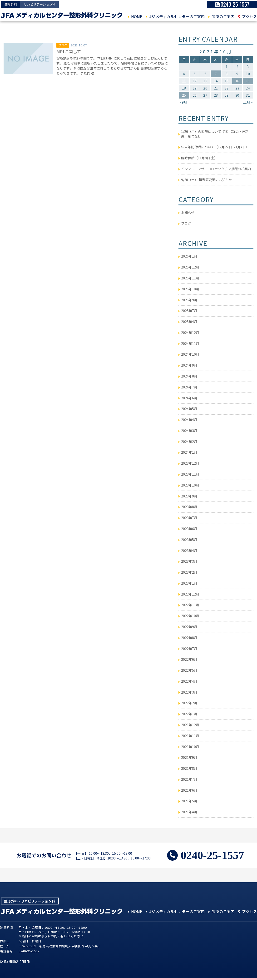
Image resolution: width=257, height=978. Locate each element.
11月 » (247, 102)
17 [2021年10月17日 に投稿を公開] (248, 81)
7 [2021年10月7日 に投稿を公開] (216, 73)
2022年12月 (190, 594)
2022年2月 (189, 702)
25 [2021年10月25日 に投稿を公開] (184, 95)
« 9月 (183, 102)
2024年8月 (189, 376)
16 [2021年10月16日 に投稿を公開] (237, 81)
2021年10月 (190, 746)
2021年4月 (189, 811)
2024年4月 (189, 419)
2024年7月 (189, 387)
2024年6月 (189, 398)
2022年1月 (189, 713)
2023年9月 (189, 496)
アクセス (247, 17)
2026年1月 (189, 256)
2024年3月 (189, 430)
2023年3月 (189, 561)
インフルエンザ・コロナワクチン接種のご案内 (216, 168)
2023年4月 (189, 550)
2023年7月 (189, 517)
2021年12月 (190, 724)
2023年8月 (189, 506)
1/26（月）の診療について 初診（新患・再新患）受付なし (215, 134)
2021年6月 (189, 790)
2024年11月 (190, 343)
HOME (135, 17)
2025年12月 (190, 267)
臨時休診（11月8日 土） (199, 157)
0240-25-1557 (232, 4)
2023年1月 (189, 583)
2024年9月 (189, 365)
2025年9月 (189, 300)
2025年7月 (189, 310)
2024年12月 (190, 332)
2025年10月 (190, 289)
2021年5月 (189, 801)
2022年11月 (190, 604)
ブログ (62, 45)
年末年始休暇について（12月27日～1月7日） (215, 146)
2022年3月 (189, 692)
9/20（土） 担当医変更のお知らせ (206, 179)
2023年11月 (190, 474)
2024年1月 (189, 452)
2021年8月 (189, 768)
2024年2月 (189, 441)
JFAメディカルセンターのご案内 (175, 17)
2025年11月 (190, 278)
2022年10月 (190, 615)
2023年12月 (190, 463)
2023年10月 (190, 485)
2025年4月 (189, 321)
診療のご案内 (221, 17)
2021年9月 (189, 757)
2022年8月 (189, 637)
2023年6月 (189, 528)
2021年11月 (190, 735)
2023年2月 (189, 572)
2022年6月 (189, 659)
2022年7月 (189, 648)
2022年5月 (189, 670)
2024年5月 (189, 408)
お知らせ (187, 212)
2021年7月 (189, 779)
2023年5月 (189, 539)
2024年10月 (190, 354)
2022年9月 (189, 626)
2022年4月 (189, 681)
